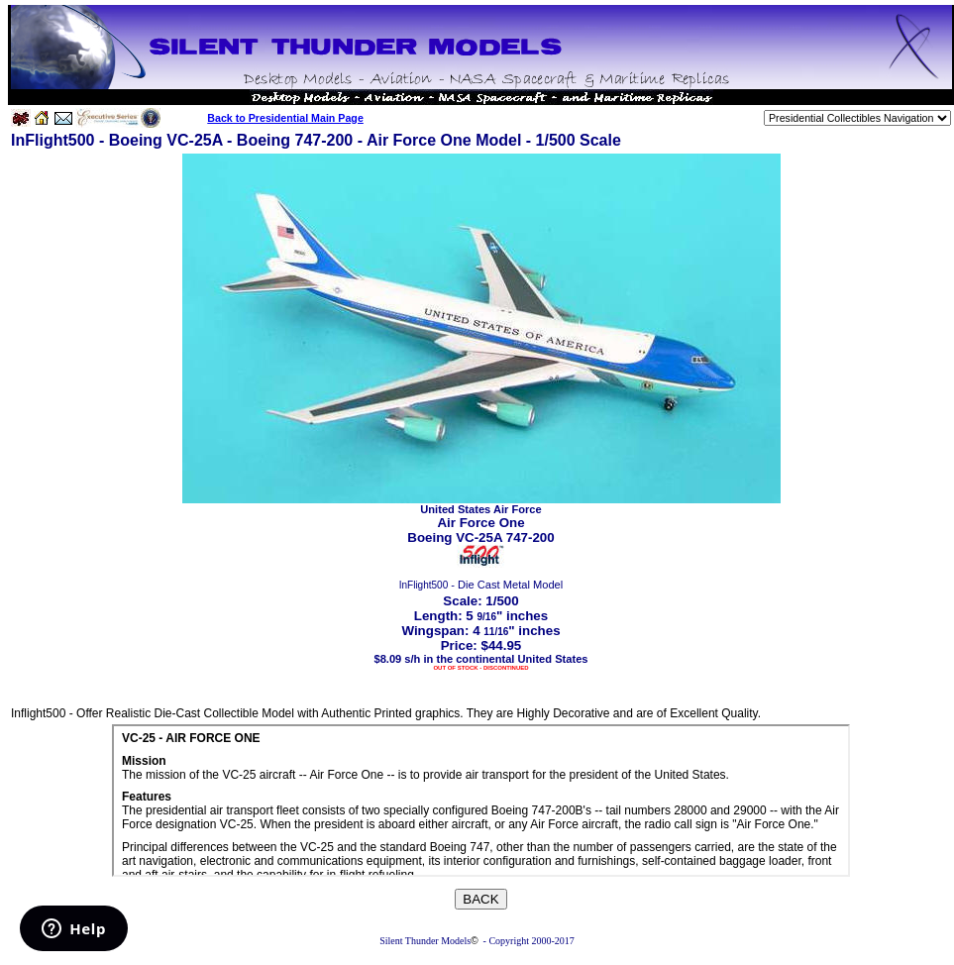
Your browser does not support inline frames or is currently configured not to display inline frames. (481, 800)
